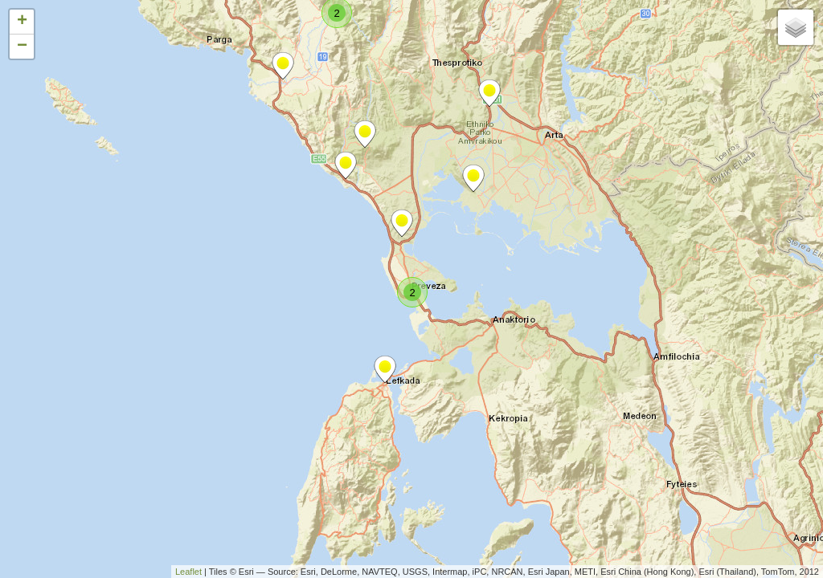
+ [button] (22, 22)
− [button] (22, 47)
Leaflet (188, 571)
